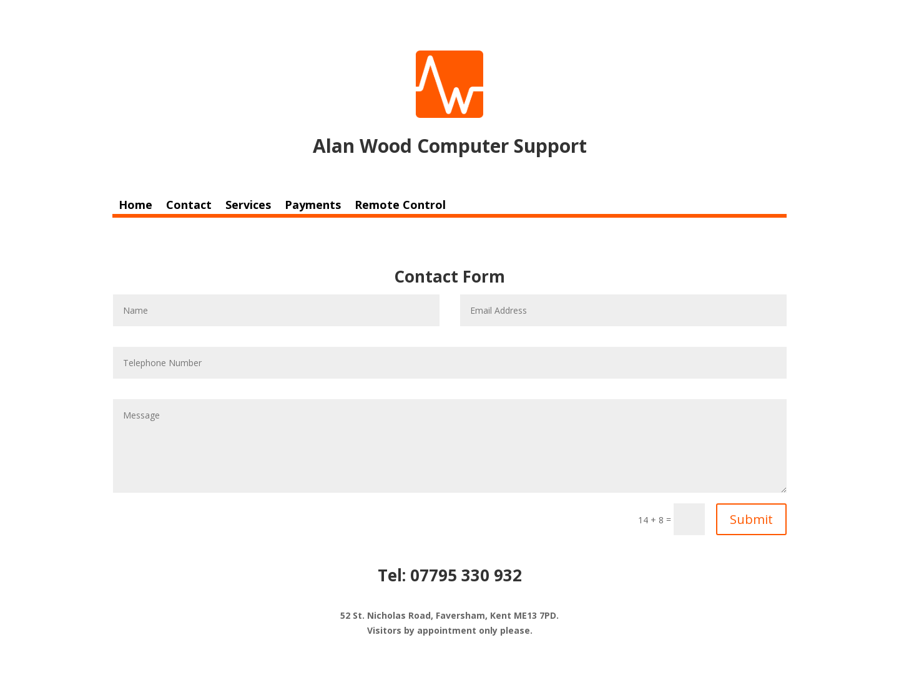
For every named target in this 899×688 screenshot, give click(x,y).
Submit (751, 519)
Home (135, 206)
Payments (313, 206)
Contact (189, 206)
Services (248, 206)
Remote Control (400, 206)
